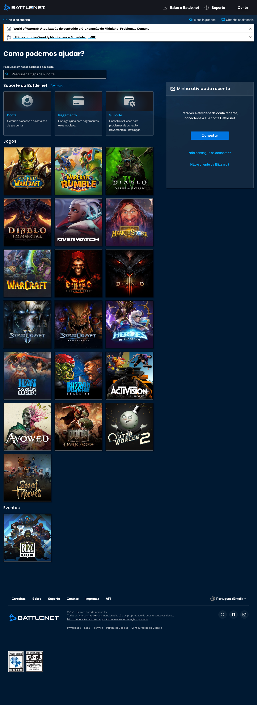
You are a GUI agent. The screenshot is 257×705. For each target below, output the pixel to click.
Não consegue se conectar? (210, 153)
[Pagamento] (78, 113)
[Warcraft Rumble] (78, 171)
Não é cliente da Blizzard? (209, 164)
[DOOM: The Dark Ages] (78, 427)
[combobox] (54, 74)
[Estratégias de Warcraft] (27, 273)
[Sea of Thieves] (27, 478)
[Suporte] (129, 113)
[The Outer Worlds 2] (129, 427)
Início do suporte (16, 19)
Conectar (210, 135)
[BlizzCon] (27, 538)
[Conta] (27, 113)
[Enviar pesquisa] (6, 74)
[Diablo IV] (129, 171)
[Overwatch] (78, 222)
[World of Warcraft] (27, 171)
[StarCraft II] (27, 324)
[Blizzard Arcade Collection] (27, 376)
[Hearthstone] (129, 222)
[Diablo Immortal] (27, 222)
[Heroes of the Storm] (129, 324)
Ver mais (57, 85)
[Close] (250, 28)
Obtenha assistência (238, 19)
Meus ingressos (202, 19)
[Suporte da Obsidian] (27, 427)
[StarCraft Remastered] (78, 324)
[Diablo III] (129, 273)
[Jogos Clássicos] (78, 376)
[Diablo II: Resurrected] (78, 273)
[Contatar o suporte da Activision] (129, 376)
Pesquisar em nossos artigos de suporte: (28, 66)
